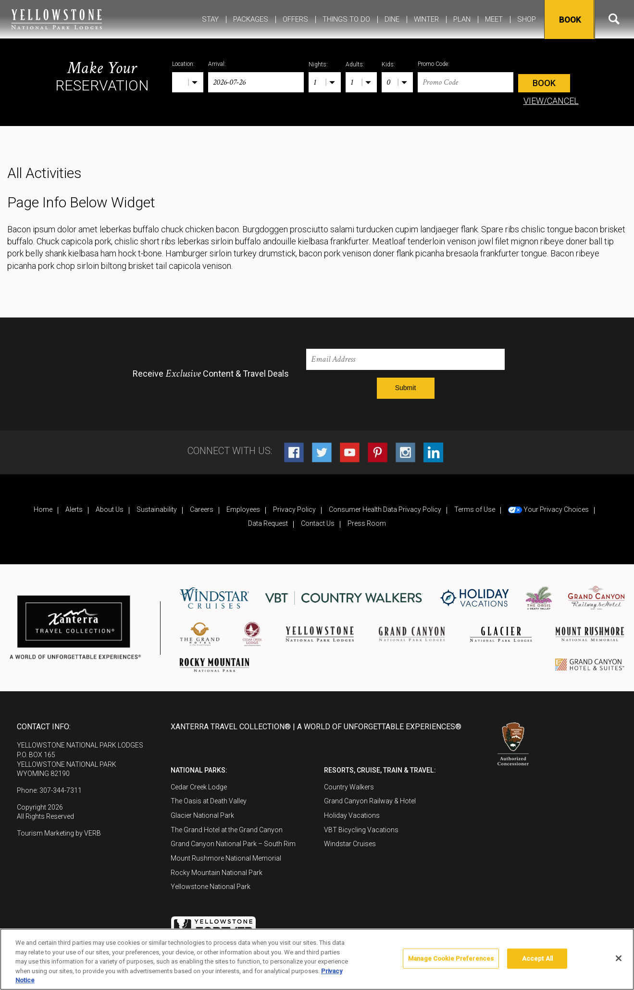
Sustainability (157, 509)
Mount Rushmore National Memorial (226, 858)
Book (568, 20)
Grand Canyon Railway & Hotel (370, 801)
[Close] (618, 958)
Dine (392, 19)
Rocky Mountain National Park (216, 872)
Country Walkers (349, 787)
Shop (526, 19)
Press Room (367, 523)
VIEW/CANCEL (551, 101)
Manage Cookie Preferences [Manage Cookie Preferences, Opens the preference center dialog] (451, 958)
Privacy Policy (294, 509)
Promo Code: (433, 64)
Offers (295, 19)
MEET (494, 19)
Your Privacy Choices (548, 509)
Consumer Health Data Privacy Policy (385, 509)
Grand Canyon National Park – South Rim (233, 844)
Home (43, 509)
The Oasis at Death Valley (209, 801)
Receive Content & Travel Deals (211, 373)
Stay (210, 19)
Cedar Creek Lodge (199, 787)
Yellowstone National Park (210, 886)
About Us (110, 509)
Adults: (355, 64)
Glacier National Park (202, 815)
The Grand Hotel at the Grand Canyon (227, 830)
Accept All (537, 958)
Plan (462, 19)
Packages (250, 19)
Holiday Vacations (352, 815)
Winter (426, 19)
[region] (317, 959)
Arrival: (217, 64)
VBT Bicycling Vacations (361, 830)
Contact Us (318, 523)
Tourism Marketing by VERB (59, 833)
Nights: (318, 64)
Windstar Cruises (350, 844)
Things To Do (346, 19)
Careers (201, 509)
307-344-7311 (60, 790)
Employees (243, 509)
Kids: (388, 64)
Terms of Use (474, 509)
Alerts (74, 509)
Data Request (268, 523)
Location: (183, 64)
